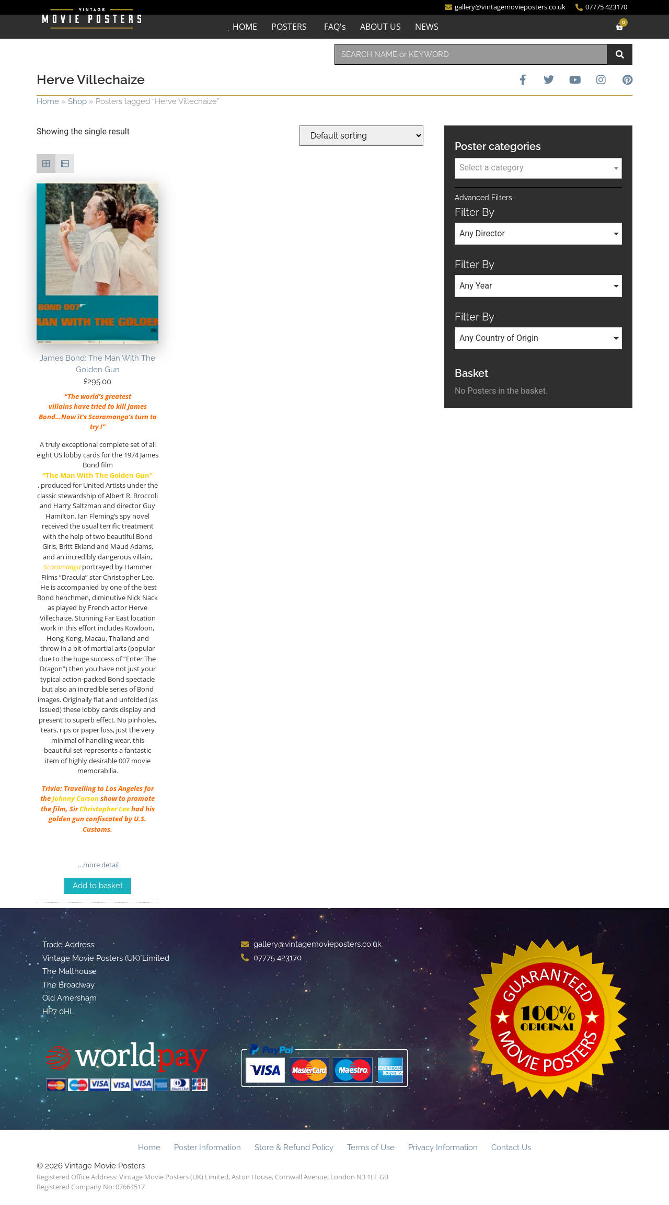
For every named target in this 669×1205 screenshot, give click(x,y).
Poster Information (207, 1147)
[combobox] (470, 54)
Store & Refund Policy (294, 1147)
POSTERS (289, 26)
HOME (245, 26)
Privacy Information (443, 1147)
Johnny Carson (75, 798)
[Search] (619, 54)
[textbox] (538, 167)
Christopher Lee (104, 808)
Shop (77, 101)
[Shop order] (361, 135)
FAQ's (335, 26)
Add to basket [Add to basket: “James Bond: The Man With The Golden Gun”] (98, 885)
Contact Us (511, 1147)
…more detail (97, 864)
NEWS (427, 26)
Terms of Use (371, 1147)
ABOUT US (380, 26)
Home (48, 101)
